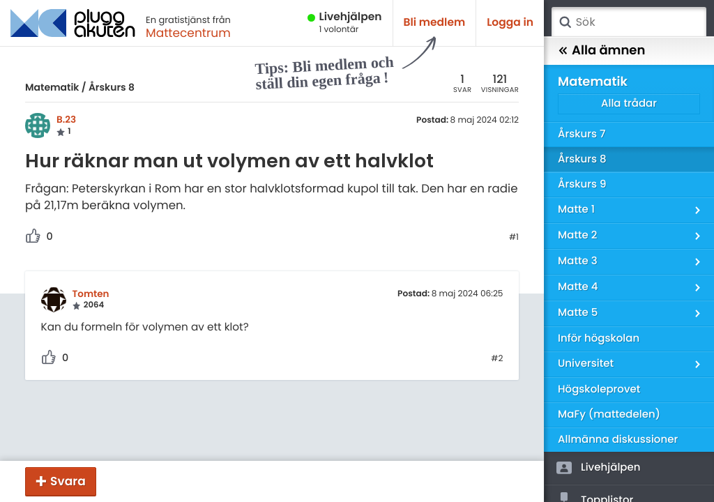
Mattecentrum (188, 32)
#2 (497, 359)
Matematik (52, 87)
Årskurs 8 (112, 87)
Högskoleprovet (599, 389)
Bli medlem (435, 22)
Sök (565, 22)
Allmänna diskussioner (618, 439)
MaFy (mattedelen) (609, 414)
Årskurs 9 (582, 184)
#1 (514, 237)
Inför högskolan (598, 338)
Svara (68, 481)
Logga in (510, 22)
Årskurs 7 (581, 134)
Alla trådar (629, 103)
